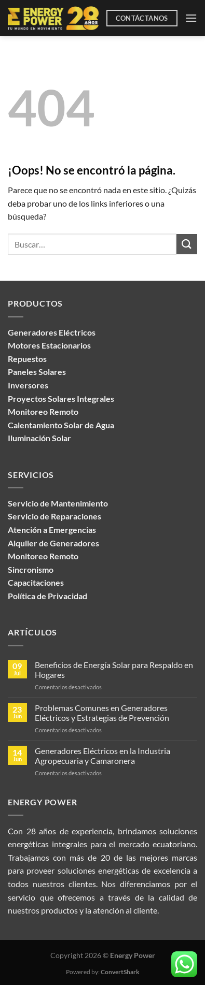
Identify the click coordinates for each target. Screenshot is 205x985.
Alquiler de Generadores (53, 543)
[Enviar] (186, 244)
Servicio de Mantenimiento (58, 503)
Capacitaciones (36, 582)
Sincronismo (30, 569)
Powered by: (103, 971)
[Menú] (191, 18)
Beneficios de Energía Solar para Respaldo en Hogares (114, 669)
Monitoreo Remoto (43, 556)
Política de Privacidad (47, 596)
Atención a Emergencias (52, 529)
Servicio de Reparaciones (54, 516)
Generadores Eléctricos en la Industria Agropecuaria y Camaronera (102, 755)
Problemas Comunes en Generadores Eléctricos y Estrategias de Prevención (102, 712)
